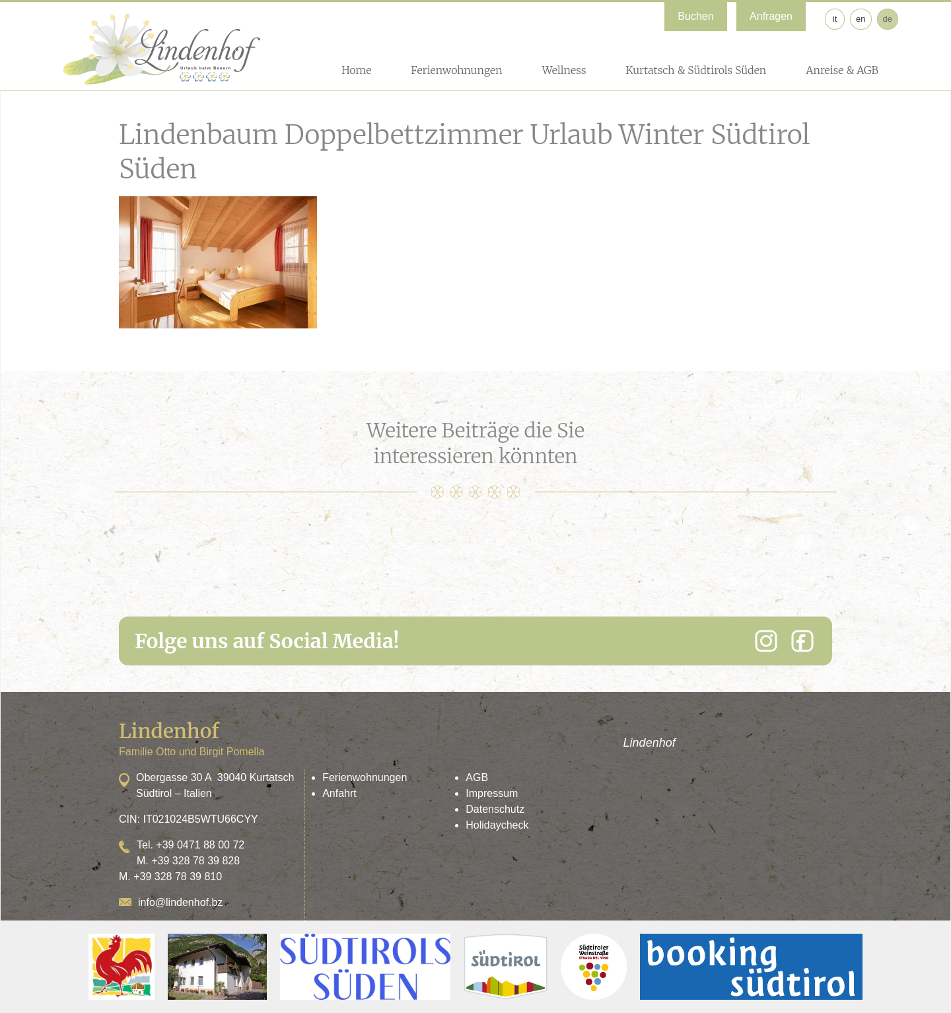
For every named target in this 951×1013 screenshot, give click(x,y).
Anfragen (771, 16)
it (835, 19)
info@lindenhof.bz (180, 902)
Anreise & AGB (842, 70)
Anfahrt (339, 793)
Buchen (695, 16)
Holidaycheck (497, 825)
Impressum (492, 793)
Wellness (564, 70)
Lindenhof (649, 742)
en (860, 19)
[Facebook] (802, 641)
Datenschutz (495, 809)
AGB (477, 777)
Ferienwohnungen (456, 70)
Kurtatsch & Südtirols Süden (695, 70)
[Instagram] (766, 641)
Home (356, 70)
